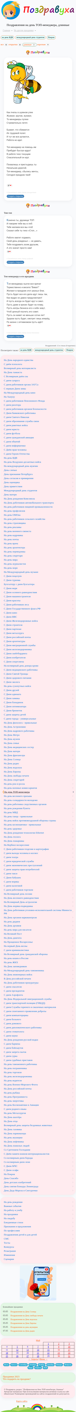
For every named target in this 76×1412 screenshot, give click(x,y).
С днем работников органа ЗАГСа (21, 384)
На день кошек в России (16, 958)
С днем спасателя (13, 986)
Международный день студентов (20, 490)
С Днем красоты (12, 600)
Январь (59, 1365)
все (4, 44)
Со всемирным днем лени (17, 1162)
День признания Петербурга (18, 474)
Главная (6, 30)
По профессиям (12, 1230)
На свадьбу (9, 1218)
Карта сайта (21, 1401)
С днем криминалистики (16, 950)
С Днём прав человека (15, 449)
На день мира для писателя (17, 929)
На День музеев (12, 739)
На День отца (10, 1121)
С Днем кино (10, 612)
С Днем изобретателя (15, 657)
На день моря (10, 568)
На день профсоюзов (14, 510)
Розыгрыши (10, 1251)
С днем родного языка (15, 1109)
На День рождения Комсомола (19, 498)
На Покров (9, 1174)
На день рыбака (12, 1092)
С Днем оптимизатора (15, 706)
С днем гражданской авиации (19, 437)
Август (14, 1365)
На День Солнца (12, 759)
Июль (6, 1365)
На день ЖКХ (11, 962)
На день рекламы (12, 527)
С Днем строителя (13, 625)
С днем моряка (11, 881)
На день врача (11, 543)
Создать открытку (15, 196)
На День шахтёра (12, 1117)
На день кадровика (13, 535)
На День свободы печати (16, 775)
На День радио (11, 763)
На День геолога (12, 836)
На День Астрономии (15, 726)
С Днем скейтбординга (15, 653)
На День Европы (12, 771)
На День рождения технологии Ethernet (24, 832)
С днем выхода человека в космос (21, 853)
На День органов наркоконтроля (20, 917)
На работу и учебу (13, 1210)
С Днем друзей (11, 690)
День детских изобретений (17, 1182)
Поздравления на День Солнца (23, 1312)
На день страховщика (15, 523)
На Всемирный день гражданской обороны (26, 954)
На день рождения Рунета (17, 808)
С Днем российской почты (17, 637)
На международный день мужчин (21, 466)
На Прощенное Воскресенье (18, 942)
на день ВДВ (7, 37)
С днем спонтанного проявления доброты (25, 1011)
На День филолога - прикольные (20, 722)
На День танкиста (13, 372)
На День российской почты (18, 1088)
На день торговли (13, 1072)
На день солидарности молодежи (21, 800)
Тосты (7, 1242)
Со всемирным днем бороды (18, 1158)
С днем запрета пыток (15, 1052)
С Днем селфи (11, 1170)
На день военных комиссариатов (20, 788)
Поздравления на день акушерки (24, 1327)
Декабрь (50, 1365)
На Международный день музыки (21, 572)
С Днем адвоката (12, 694)
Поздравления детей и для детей (20, 1234)
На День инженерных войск (18, 974)
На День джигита (13, 937)
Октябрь (32, 1365)
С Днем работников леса (16, 604)
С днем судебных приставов (18, 1060)
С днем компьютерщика (16, 1015)
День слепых (10, 470)
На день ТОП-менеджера (17, 792)
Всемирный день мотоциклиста (20, 368)
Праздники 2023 (11, 1376)
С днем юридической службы (19, 861)
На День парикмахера (15, 1133)
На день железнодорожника (18, 1076)
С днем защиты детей (15, 714)
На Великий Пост (13, 933)
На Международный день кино (19, 392)
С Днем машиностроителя (17, 596)
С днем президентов (14, 990)
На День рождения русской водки (21, 1039)
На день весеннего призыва (18, 796)
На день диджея (12, 921)
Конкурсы (9, 1246)
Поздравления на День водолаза (24, 1319)
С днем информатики (15, 445)
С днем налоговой (13, 885)
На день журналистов (15, 563)
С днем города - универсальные (20, 718)
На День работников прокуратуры (21, 982)
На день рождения (13, 1202)
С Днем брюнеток (13, 710)
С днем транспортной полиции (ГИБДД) (24, 1003)
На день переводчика (14, 551)
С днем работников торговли (18, 889)
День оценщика (12, 482)
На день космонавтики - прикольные (22, 824)
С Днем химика (12, 698)
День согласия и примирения (18, 478)
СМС (6, 1238)
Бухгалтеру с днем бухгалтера (19, 584)
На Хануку (9, 396)
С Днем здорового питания (17, 678)
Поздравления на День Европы (23, 1323)
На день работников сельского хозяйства (24, 519)
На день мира (11, 559)
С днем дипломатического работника (22, 1027)
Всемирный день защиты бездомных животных (28, 1125)
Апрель (38, 1368)
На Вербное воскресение (16, 845)
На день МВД (11, 812)
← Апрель (33, 1359)
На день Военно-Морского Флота (21, 1084)
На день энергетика (14, 1100)
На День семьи (11, 743)
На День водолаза (13, 767)
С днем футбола (12, 433)
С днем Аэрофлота (13, 995)
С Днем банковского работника (20, 413)
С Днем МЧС (10, 1166)
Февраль (68, 1365)
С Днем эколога (12, 682)
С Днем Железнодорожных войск (21, 620)
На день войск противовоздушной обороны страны (30, 820)
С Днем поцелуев (13, 576)
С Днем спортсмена (14, 661)
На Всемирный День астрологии (20, 902)
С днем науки (11, 1035)
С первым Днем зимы (15, 388)
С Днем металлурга (14, 633)
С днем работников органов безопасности (25, 409)
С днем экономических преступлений (23, 865)
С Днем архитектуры (14, 641)
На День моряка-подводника (18, 906)
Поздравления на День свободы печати (27, 1315)
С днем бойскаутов (13, 1048)
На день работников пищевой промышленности (28, 506)
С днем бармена (12, 1043)
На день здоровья (13, 828)
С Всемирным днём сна (16, 376)
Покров (51, 37)
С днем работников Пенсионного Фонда (24, 400)
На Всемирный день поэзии (18, 893)
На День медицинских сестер (19, 747)
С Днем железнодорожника (18, 649)
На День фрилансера (14, 755)
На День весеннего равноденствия (21, 898)
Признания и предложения (17, 1226)
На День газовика (13, 1129)
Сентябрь (23, 1365)
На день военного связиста (17, 531)
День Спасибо (11, 1178)
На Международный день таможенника (24, 970)
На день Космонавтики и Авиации (21, 1105)
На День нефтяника (14, 1141)
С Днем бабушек (12, 877)
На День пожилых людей (16, 1145)
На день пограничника (15, 1068)
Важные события (12, 1206)
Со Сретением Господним (17, 1149)
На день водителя (13, 1080)
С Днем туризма (12, 580)
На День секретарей (14, 779)
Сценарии (9, 1259)
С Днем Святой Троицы (16, 673)
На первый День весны (15, 946)
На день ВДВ (10, 457)
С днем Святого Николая (16, 417)
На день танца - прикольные (18, 816)
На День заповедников (15, 966)
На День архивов (12, 925)
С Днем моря (10, 588)
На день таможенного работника (20, 1064)
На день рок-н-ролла (14, 783)
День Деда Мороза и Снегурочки (20, 1190)
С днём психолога (13, 364)
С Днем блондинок (13, 702)
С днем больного (12, 1019)
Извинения (9, 1255)
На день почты (11, 539)
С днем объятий (12, 441)
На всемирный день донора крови (21, 665)
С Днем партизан (12, 629)
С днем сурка (10, 1056)
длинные (29, 44)
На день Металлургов (15, 1113)
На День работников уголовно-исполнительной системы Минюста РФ (38, 912)
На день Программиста (15, 1096)
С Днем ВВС (10, 616)
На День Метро (12, 735)
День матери (10, 494)
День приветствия (13, 486)
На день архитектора (14, 547)
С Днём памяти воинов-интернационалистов (26, 1153)
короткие (43, 44)
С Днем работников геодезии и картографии (26, 849)
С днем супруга (12, 380)
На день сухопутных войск (17, 686)
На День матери (12, 751)
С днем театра (11, 857)
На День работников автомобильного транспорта (29, 502)
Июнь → (44, 1359)
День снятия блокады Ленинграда (21, 1186)
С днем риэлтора (12, 405)
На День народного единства (18, 360)
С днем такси (10, 873)
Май (38, 1340)
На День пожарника (14, 841)
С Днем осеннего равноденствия (20, 592)
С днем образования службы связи (21, 421)
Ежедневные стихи (13, 1222)
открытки (15, 44)
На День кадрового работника (19, 730)
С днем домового (12, 1023)
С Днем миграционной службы (19, 645)
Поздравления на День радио (23, 1331)
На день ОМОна (12, 515)
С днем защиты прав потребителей (21, 869)
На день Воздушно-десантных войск (22, 462)
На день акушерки (13, 1137)
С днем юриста (11, 429)
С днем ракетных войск (16, 425)
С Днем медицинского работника (21, 669)
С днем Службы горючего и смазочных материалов (30, 1007)
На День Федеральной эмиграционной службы (27, 999)
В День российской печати (17, 978)
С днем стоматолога (14, 1031)
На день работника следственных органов (25, 804)
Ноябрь (42, 1365)
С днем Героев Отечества (17, 453)
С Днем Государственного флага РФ (22, 608)
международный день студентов (30, 37)
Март (30, 1368)
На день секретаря (13, 555)
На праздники (11, 1214)
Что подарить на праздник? (17, 1379)
